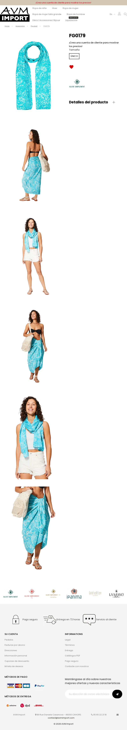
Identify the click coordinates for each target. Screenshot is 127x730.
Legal (67, 639)
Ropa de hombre (78, 14)
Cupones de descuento (17, 661)
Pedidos (9, 639)
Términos (70, 645)
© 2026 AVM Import (63, 723)
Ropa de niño (39, 8)
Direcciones (11, 650)
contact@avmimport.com (61, 717)
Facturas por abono (15, 645)
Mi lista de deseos (14, 666)
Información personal (16, 655)
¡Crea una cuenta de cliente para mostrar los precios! (63, 2)
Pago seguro (71, 661)
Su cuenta (11, 634)
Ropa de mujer (73, 8)
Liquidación (75, 20)
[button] (92, 102)
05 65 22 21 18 (100, 714)
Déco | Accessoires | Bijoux (46, 20)
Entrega (69, 650)
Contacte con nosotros (77, 666)
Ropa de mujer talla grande (47, 14)
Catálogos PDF (72, 655)
